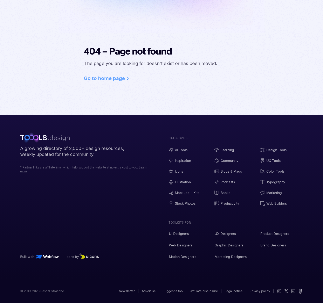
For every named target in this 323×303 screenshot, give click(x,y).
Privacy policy (259, 291)
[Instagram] (279, 291)
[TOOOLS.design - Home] (47, 138)
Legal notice (234, 291)
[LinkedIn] (293, 291)
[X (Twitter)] (286, 291)
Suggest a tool (173, 291)
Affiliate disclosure (204, 291)
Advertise (149, 291)
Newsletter (127, 291)
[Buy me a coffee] (300, 291)
